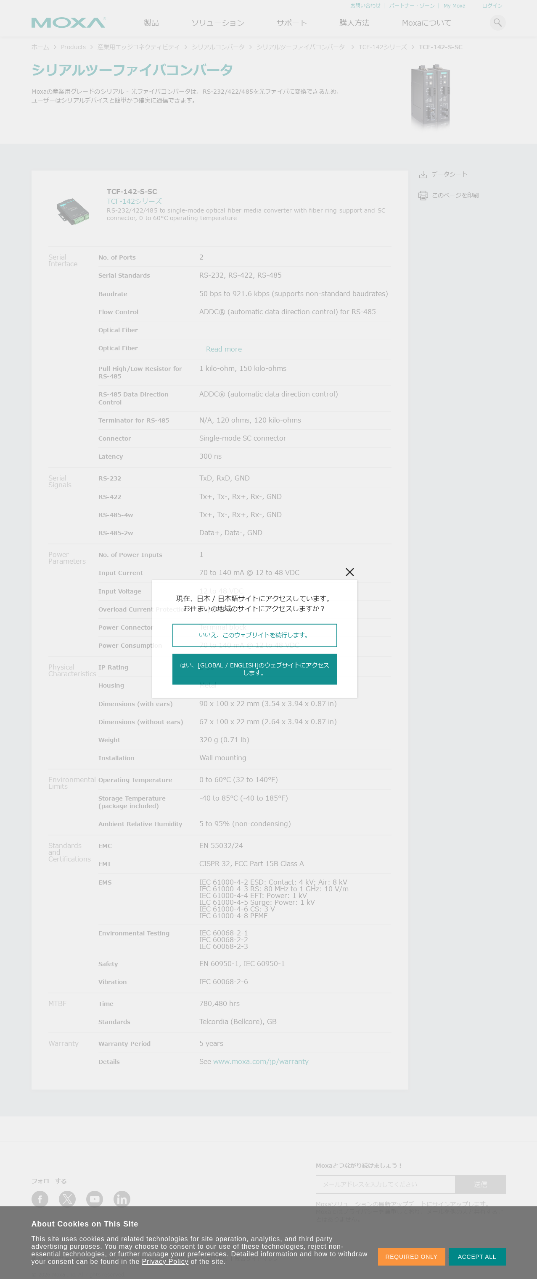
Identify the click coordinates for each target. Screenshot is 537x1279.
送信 (480, 1184)
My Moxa (455, 5)
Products (73, 47)
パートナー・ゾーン (412, 5)
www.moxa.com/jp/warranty (261, 1061)
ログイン (492, 5)
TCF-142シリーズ (383, 47)
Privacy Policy (165, 1261)
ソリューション (217, 22)
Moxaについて (427, 22)
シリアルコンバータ (218, 47)
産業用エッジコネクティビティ (139, 47)
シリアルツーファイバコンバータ (302, 47)
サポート (292, 22)
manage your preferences (184, 1254)
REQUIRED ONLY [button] (412, 1256)
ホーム (40, 47)
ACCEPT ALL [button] (477, 1256)
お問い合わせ (365, 5)
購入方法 (354, 22)
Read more (224, 349)
